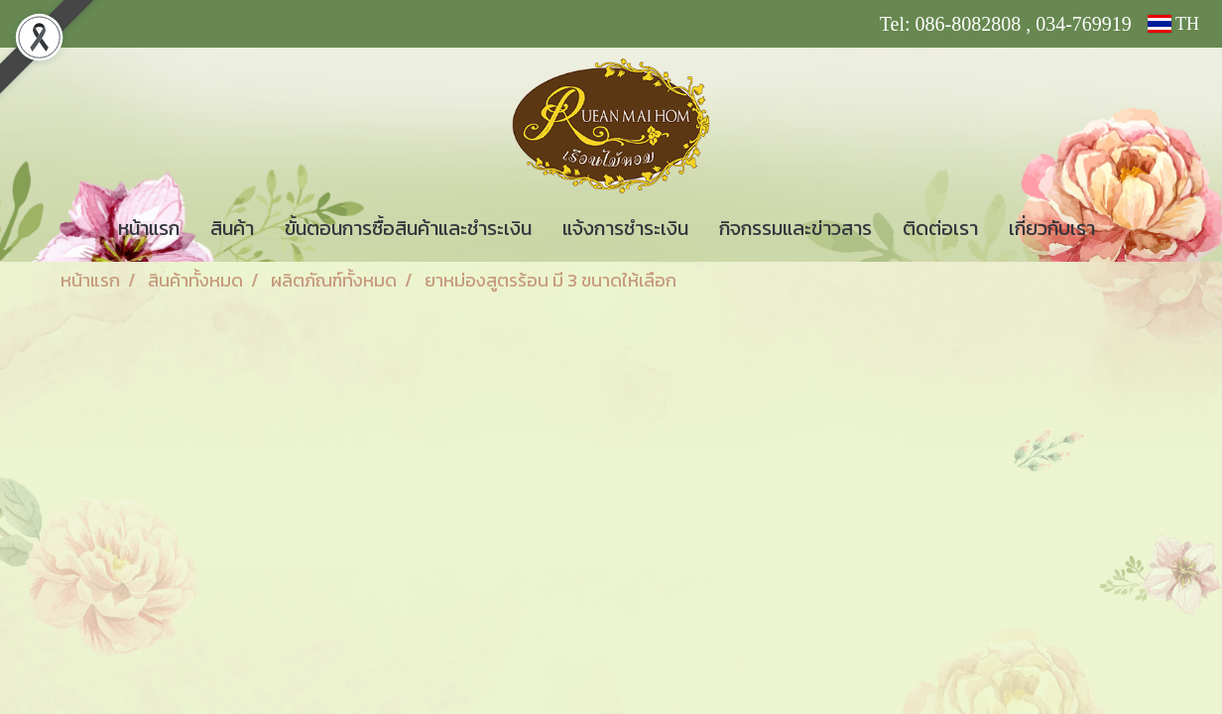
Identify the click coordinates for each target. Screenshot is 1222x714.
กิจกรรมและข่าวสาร (795, 228)
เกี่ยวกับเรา (1052, 228)
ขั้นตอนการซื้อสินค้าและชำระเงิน (408, 228)
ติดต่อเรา (940, 228)
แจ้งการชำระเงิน (625, 228)
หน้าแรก (149, 228)
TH (1173, 24)
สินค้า (232, 228)
